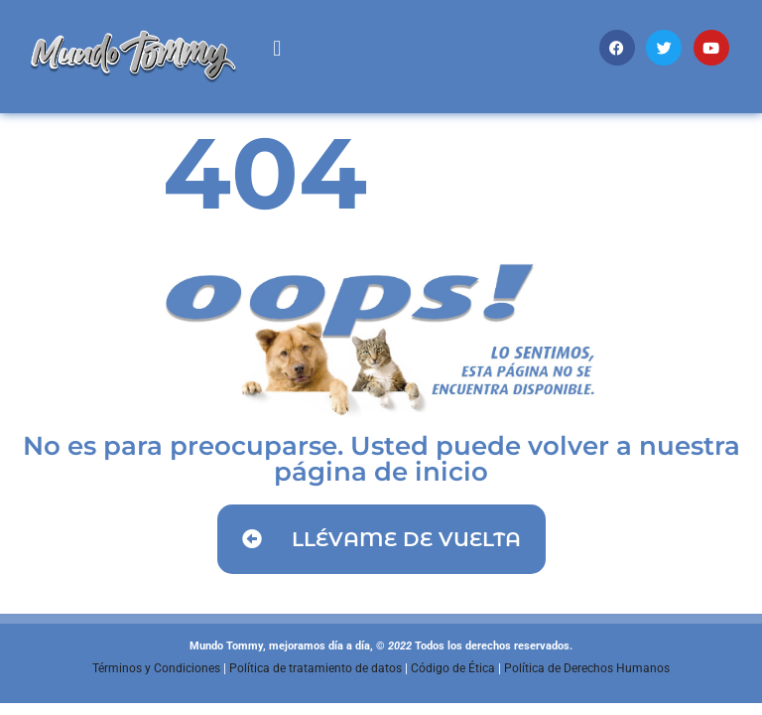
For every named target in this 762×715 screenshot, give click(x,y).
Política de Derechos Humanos (587, 668)
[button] (277, 48)
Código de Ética (453, 668)
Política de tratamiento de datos (315, 668)
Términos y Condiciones (156, 668)
